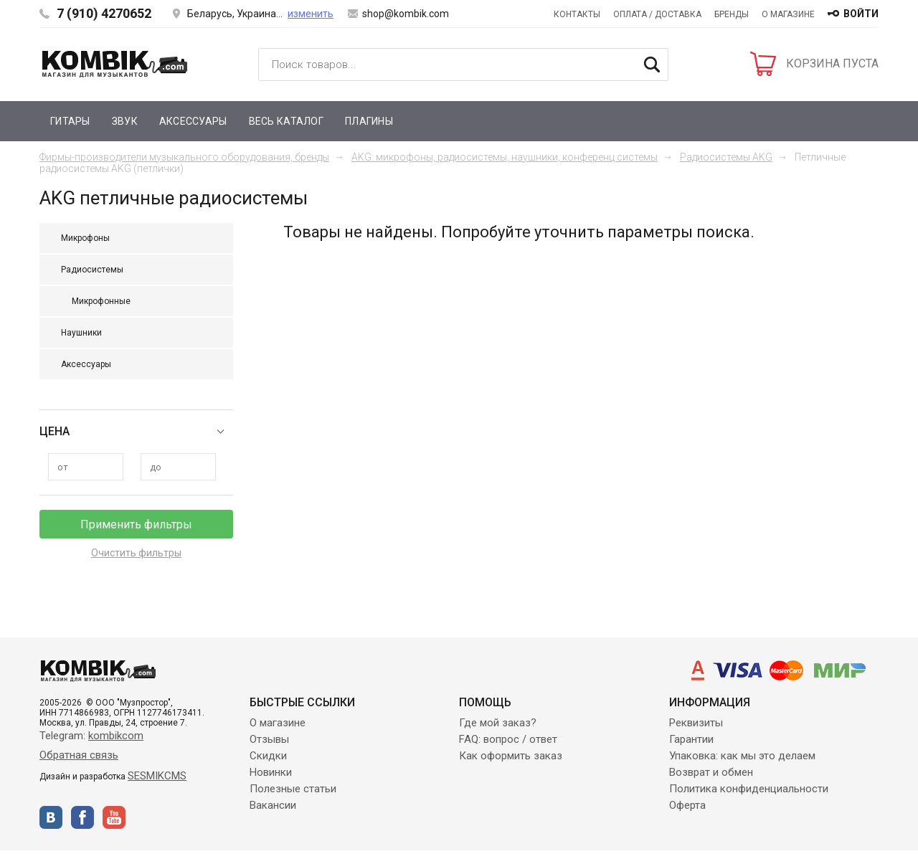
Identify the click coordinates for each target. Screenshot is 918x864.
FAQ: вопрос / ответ (508, 739)
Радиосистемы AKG (726, 157)
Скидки (268, 755)
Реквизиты (696, 722)
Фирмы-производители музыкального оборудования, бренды (184, 157)
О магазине (788, 14)
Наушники (81, 333)
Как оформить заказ (510, 755)
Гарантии (691, 739)
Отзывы (269, 739)
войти (861, 13)
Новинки (271, 772)
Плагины (369, 121)
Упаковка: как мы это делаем (742, 755)
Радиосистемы (92, 270)
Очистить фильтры (136, 553)
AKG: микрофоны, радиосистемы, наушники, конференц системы (504, 157)
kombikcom (115, 735)
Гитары (70, 121)
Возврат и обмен (711, 772)
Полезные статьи (293, 788)
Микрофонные (101, 301)
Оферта (687, 805)
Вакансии (273, 805)
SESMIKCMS (157, 775)
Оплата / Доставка (657, 14)
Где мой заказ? (497, 722)
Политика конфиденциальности (748, 788)
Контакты (577, 14)
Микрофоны (85, 238)
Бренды (731, 14)
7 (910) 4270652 (104, 13)
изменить (310, 13)
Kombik (114, 64)
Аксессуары (193, 121)
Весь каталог (286, 121)
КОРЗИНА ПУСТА (832, 63)
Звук (125, 121)
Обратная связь (78, 755)
